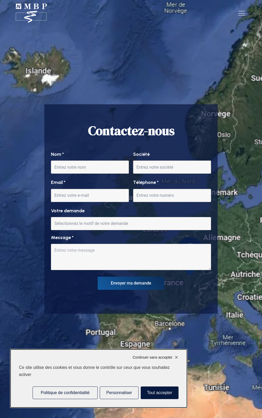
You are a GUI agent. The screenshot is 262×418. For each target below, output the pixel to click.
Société (141, 154)
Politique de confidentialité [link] (65, 392)
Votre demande (68, 211)
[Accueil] (31, 13)
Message (62, 237)
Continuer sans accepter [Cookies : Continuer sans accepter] (152, 357)
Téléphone (146, 182)
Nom (57, 154)
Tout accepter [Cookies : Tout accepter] (159, 392)
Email (58, 182)
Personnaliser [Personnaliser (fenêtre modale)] (119, 392)
